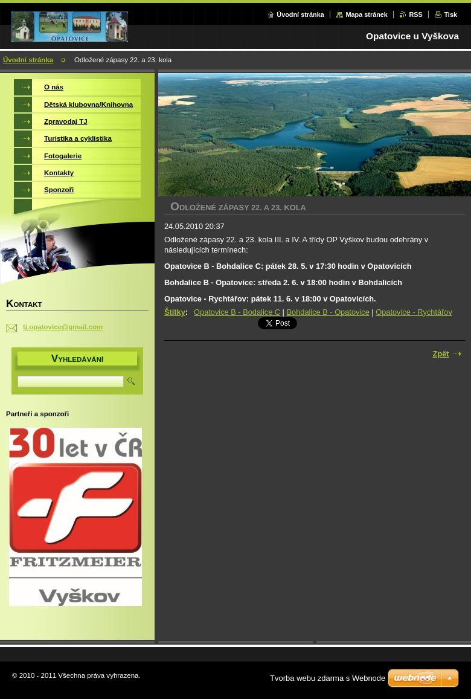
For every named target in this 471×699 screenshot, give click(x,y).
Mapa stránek (366, 14)
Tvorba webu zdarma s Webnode (327, 678)
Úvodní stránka (300, 14)
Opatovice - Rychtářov (414, 312)
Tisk (450, 14)
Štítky (174, 312)
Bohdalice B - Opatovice (328, 312)
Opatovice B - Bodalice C (237, 312)
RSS (415, 14)
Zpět (441, 353)
